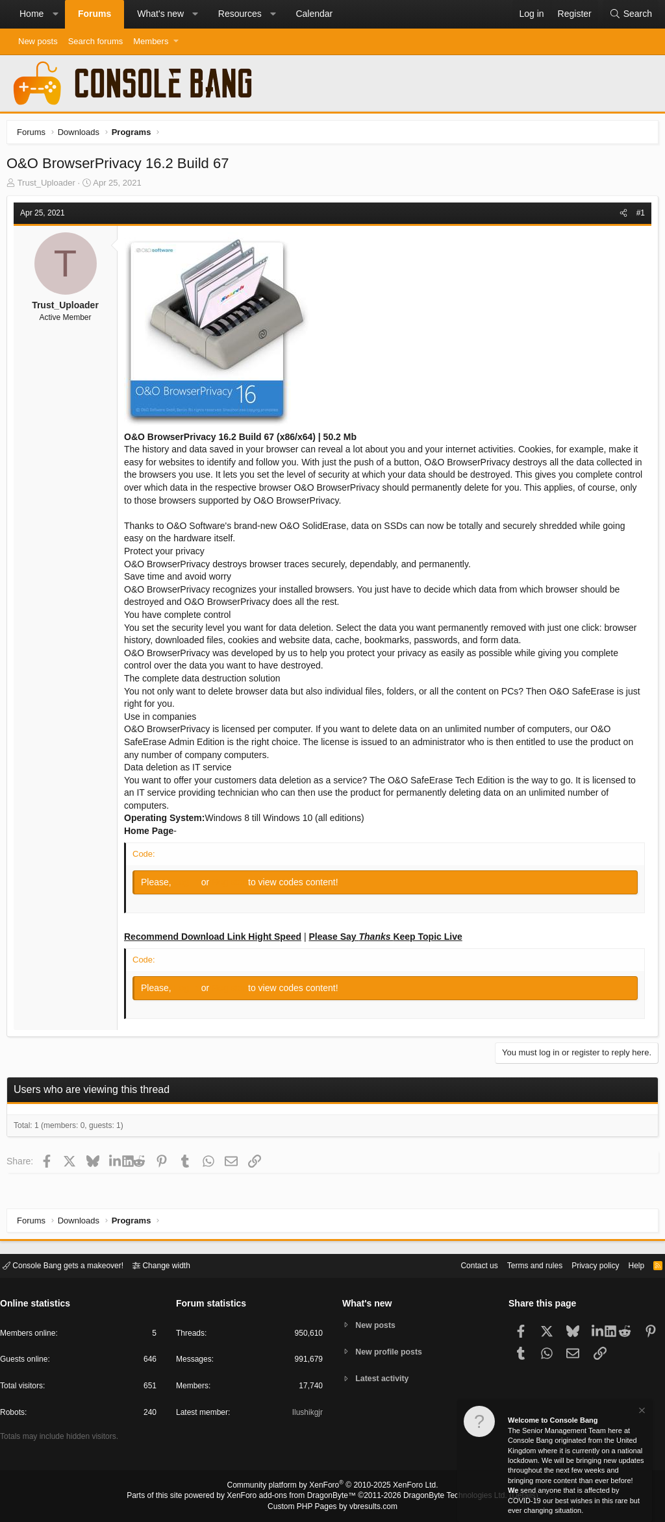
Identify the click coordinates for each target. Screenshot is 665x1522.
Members (150, 41)
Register (233, 885)
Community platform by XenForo (332, 1487)
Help (628, 1265)
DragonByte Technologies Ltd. (445, 1497)
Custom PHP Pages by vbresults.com (332, 1507)
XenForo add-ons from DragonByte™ (295, 1497)
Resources (240, 13)
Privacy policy (584, 1265)
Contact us (459, 1265)
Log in (191, 885)
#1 (637, 216)
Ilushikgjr (306, 1414)
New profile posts (392, 1351)
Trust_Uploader (50, 186)
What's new (160, 13)
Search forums (95, 41)
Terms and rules (519, 1265)
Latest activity (385, 1379)
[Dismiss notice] (641, 1412)
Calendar (313, 13)
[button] (55, 14)
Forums (94, 13)
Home (31, 13)
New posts (38, 41)
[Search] (631, 14)
